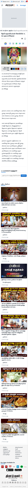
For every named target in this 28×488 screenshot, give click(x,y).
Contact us (12, 486)
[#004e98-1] (14, 69)
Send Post (24, 176)
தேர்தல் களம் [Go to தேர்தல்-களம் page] (5, 1)
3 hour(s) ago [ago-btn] (5, 416)
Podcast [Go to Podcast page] (24, 1)
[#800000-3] (18, 69)
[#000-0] (12, 69)
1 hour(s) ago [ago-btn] (5, 285)
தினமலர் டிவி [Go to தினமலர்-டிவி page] (15, 1)
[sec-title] (14, 171)
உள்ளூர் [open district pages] (23, 5)
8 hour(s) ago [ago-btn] (5, 210)
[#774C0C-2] (16, 69)
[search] (17, 5)
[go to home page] (10, 5)
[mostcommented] (14, 194)
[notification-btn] (26, 1)
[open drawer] (2, 5)
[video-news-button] (2, 200)
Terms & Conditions (18, 486)
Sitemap (24, 486)
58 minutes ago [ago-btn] (5, 261)
